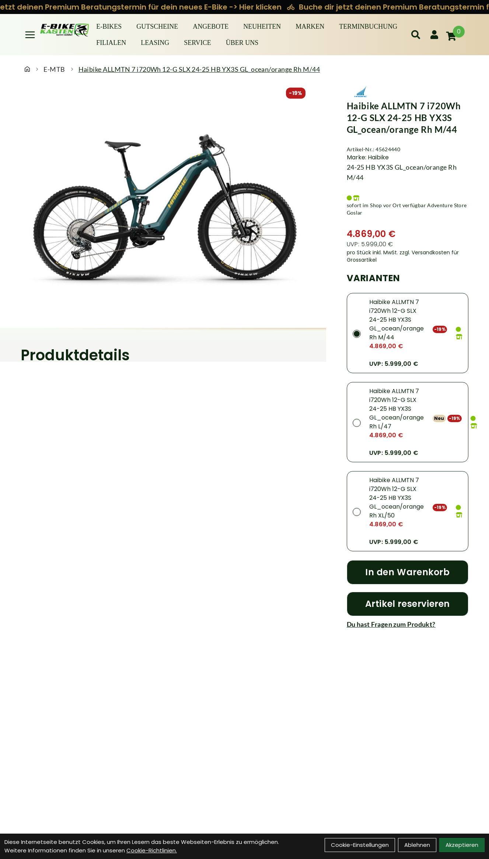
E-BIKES (109, 26)
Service (197, 42)
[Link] (30, 34)
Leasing (155, 42)
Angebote (210, 26)
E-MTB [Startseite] (54, 69)
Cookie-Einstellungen (360, 845)
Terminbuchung (368, 26)
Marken (310, 26)
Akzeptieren (462, 845)
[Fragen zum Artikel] (407, 624)
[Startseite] (27, 69)
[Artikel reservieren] (407, 604)
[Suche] (416, 34)
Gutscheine (157, 26)
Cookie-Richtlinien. (151, 850)
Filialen (111, 42)
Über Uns (242, 42)
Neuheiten (262, 26)
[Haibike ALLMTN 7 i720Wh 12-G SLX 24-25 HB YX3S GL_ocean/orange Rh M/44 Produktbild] (163, 209)
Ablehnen (417, 845)
